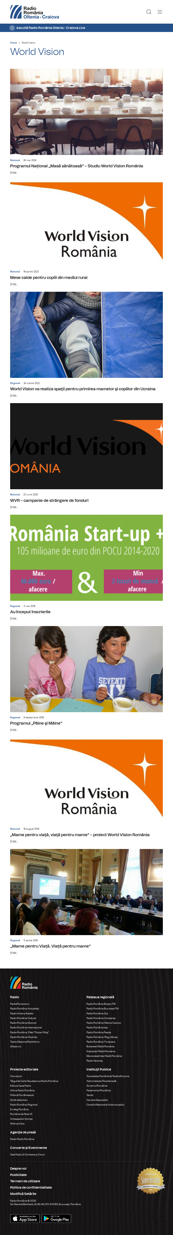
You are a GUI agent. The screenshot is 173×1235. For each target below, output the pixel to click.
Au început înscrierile (86, 568)
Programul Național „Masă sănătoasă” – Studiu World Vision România (86, 122)
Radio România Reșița (98, 1032)
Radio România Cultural (23, 1018)
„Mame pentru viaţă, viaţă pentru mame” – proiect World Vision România (86, 790)
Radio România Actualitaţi (24, 1008)
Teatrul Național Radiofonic (25, 1042)
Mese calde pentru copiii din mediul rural (86, 233)
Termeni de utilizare (25, 1181)
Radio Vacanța (94, 1061)
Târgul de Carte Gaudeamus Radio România (34, 1081)
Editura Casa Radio (20, 1086)
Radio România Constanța (101, 1018)
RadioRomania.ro (19, 1004)
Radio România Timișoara (100, 1042)
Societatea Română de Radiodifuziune (107, 1076)
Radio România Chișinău (23, 1037)
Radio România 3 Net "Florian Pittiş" (29, 1032)
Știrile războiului (19, 1100)
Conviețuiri (16, 1076)
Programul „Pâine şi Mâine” (86, 679)
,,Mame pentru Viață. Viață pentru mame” (86, 902)
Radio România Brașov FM (101, 1004)
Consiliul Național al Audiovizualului (105, 1104)
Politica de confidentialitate (31, 1187)
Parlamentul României (98, 1090)
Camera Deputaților (97, 1100)
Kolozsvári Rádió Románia (100, 1051)
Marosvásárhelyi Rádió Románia (104, 1056)
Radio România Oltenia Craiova (103, 1023)
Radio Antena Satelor (22, 1013)
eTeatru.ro (15, 1046)
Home (13, 43)
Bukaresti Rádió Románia (100, 1046)
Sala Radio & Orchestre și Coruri (27, 1154)
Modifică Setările (23, 1194)
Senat (89, 1095)
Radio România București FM (102, 1008)
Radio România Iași (97, 1027)
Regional (15, 383)
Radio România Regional (23, 1104)
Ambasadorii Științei (21, 1119)
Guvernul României (97, 1086)
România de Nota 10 (21, 1114)
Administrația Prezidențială (101, 1081)
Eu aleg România (19, 1109)
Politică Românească (22, 1095)
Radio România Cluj (97, 1013)
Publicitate (18, 1175)
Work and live (17, 1123)
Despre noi (18, 1168)
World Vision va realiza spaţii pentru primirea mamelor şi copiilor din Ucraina (86, 345)
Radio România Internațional (26, 1027)
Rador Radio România (22, 1139)
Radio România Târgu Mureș (102, 1037)
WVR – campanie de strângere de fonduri (86, 456)
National (15, 160)
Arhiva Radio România (22, 1090)
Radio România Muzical (23, 1023)
